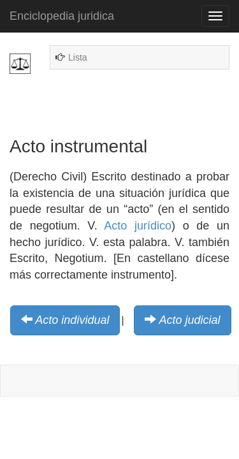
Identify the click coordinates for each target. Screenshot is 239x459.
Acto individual (72, 320)
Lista (77, 57)
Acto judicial (190, 320)
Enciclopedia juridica (62, 16)
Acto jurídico (137, 225)
